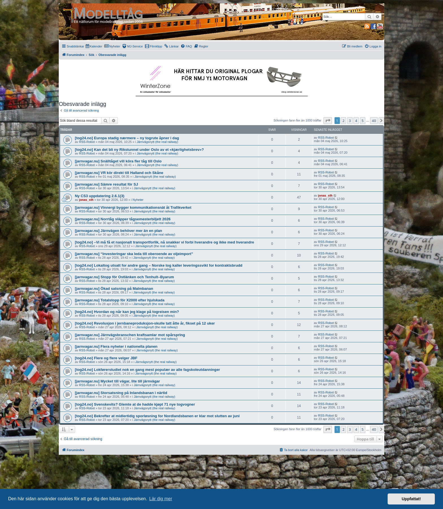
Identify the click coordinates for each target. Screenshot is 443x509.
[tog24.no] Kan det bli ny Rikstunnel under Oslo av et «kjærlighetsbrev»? (139, 149)
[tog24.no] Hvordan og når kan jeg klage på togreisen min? (127, 312)
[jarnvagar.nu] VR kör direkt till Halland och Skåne (119, 173)
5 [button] (363, 120)
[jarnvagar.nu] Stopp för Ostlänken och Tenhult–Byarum (124, 277)
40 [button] (374, 120)
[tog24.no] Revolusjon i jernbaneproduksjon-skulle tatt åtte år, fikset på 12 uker (145, 323)
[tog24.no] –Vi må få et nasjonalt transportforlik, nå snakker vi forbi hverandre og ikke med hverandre (164, 242)
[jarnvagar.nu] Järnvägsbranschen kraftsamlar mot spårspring (130, 335)
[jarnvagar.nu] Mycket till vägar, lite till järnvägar (117, 381)
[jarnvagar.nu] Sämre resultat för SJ (106, 184)
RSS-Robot (87, 141)
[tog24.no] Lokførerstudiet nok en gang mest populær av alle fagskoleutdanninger (147, 369)
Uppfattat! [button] (411, 499)
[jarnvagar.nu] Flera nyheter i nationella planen (116, 346)
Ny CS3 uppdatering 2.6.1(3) (99, 196)
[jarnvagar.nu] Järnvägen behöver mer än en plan (118, 231)
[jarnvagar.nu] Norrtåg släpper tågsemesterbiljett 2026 (123, 219)
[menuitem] (94, 46)
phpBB (204, 460)
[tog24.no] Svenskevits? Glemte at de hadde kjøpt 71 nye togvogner (135, 404)
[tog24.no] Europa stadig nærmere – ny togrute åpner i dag (127, 138)
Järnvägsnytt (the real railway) (157, 141)
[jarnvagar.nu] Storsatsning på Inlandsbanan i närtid (121, 393)
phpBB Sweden (227, 465)
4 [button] (356, 120)
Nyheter (138, 199)
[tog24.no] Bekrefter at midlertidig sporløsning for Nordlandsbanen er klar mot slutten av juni (157, 416)
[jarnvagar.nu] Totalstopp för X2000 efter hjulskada (119, 300)
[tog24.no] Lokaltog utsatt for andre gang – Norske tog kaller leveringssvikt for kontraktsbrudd (158, 265)
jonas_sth (86, 199)
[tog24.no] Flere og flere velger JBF (106, 358)
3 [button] (350, 120)
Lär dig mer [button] (160, 498)
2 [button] (343, 120)
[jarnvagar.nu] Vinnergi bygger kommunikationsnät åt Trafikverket (133, 207)
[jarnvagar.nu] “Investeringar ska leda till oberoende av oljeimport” (134, 254)
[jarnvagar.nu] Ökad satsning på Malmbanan (114, 288)
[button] (327, 120)
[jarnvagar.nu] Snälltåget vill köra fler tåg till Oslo (118, 161)
